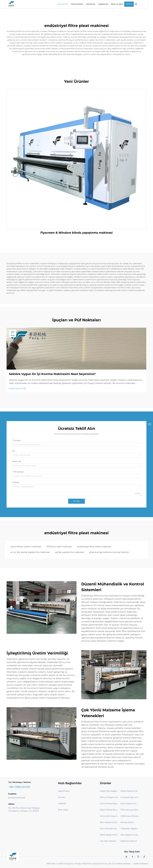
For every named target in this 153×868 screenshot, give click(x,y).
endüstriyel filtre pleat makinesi (94, 546)
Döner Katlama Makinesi (129, 791)
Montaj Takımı (127, 822)
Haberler (109, 4)
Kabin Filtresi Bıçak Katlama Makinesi (109, 810)
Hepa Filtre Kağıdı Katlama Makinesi (109, 791)
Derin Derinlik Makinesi (109, 828)
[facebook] (132, 856)
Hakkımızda (83, 4)
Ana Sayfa (68, 4)
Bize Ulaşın (123, 4)
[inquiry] (149, 424)
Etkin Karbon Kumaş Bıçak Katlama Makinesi (129, 803)
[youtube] (126, 856)
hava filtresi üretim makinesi (26, 546)
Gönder (76, 501)
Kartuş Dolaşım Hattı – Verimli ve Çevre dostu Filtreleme (109, 797)
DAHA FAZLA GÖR (17, 388)
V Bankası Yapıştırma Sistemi (129, 828)
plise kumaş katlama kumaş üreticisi (109, 552)
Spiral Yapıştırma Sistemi (109, 835)
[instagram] (138, 856)
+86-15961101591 (19, 786)
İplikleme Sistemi (128, 841)
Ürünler (96, 4)
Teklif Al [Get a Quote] (134, 4)
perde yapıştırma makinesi (69, 552)
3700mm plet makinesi (59, 546)
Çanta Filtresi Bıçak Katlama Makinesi (109, 803)
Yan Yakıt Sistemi (108, 841)
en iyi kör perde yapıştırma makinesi (30, 552)
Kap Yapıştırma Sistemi (129, 835)
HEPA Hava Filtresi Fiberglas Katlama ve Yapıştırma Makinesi (129, 816)
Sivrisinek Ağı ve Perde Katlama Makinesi (129, 797)
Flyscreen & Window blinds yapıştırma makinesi (76, 232)
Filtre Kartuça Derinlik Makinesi (129, 810)
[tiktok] (144, 856)
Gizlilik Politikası (140, 863)
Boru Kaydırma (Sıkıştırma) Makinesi (109, 822)
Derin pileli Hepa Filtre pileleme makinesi (109, 816)
